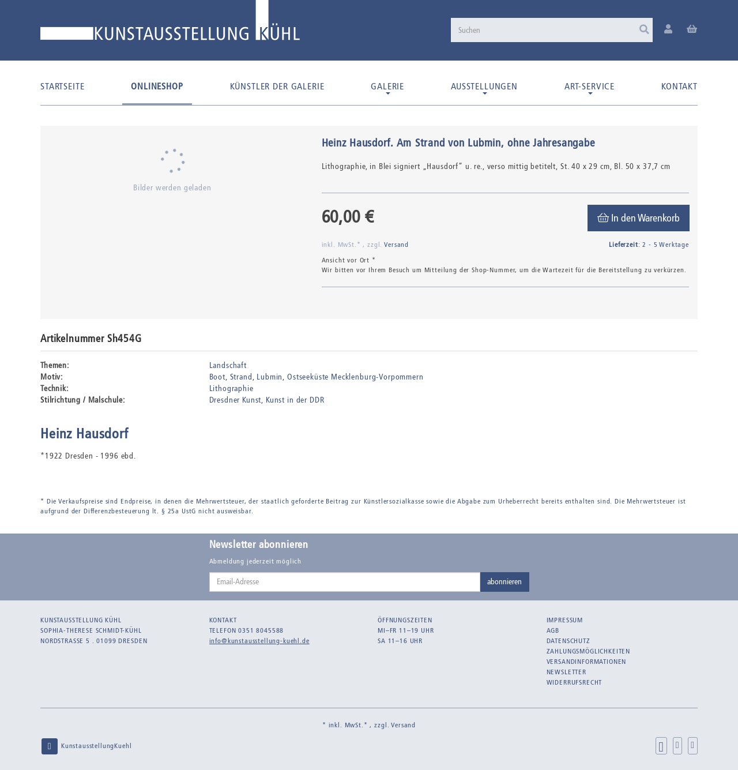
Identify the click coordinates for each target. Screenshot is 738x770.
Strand (241, 377)
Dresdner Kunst (235, 400)
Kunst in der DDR (295, 400)
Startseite (62, 86)
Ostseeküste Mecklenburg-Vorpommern (355, 377)
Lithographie (231, 388)
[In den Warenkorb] (639, 218)
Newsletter (566, 671)
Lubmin (270, 377)
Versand (396, 245)
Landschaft (228, 365)
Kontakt (679, 86)
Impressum (565, 620)
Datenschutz (568, 640)
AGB (553, 630)
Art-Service (589, 88)
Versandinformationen (587, 661)
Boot (217, 377)
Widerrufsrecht (575, 682)
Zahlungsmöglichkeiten (589, 651)
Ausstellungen (484, 88)
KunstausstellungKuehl (85, 746)
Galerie (387, 88)
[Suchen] (552, 30)
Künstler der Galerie (277, 86)
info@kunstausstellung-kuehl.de (259, 641)
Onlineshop (157, 86)
